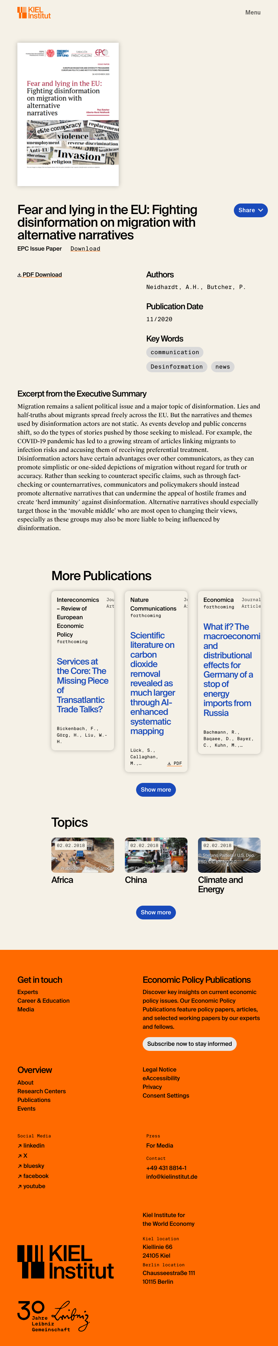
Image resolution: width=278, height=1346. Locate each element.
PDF (174, 763)
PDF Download (39, 274)
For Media (159, 1145)
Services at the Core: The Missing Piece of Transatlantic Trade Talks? (83, 685)
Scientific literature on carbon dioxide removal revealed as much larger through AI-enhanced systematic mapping (152, 683)
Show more (156, 789)
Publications (34, 1100)
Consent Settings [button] (166, 1095)
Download (86, 248)
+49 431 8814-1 (166, 1168)
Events (26, 1108)
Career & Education (43, 1001)
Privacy (152, 1087)
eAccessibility (161, 1078)
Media (25, 1009)
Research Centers (41, 1091)
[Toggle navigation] (253, 13)
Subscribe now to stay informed (189, 1044)
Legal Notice (160, 1069)
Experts (27, 992)
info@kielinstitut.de (172, 1177)
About (25, 1082)
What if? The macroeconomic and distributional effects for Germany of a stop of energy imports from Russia (234, 670)
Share (247, 210)
